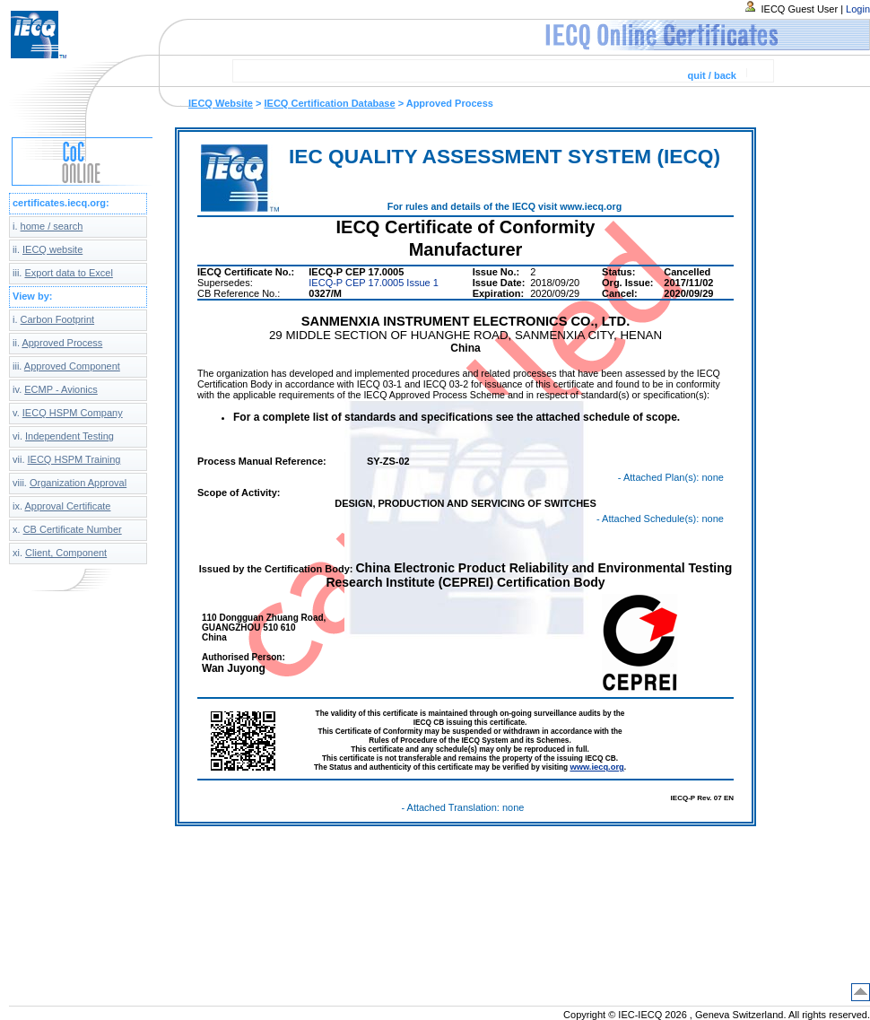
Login (858, 9)
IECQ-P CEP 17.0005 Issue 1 (374, 282)
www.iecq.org (596, 767)
